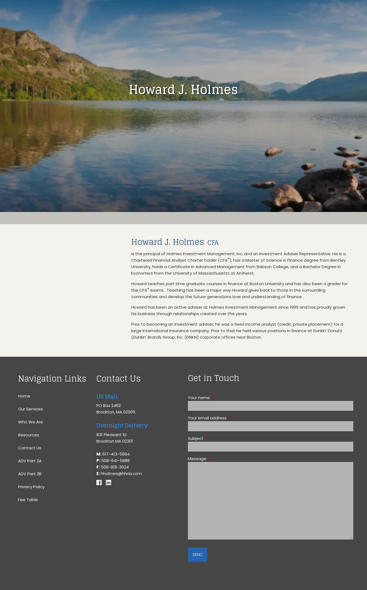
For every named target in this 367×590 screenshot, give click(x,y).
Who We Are (30, 422)
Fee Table (28, 500)
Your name (219, 397)
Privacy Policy (31, 487)
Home (24, 396)
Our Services (30, 409)
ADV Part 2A (30, 461)
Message (218, 458)
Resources (28, 435)
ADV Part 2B (29, 474)
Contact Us (29, 448)
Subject (216, 438)
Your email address (228, 418)
